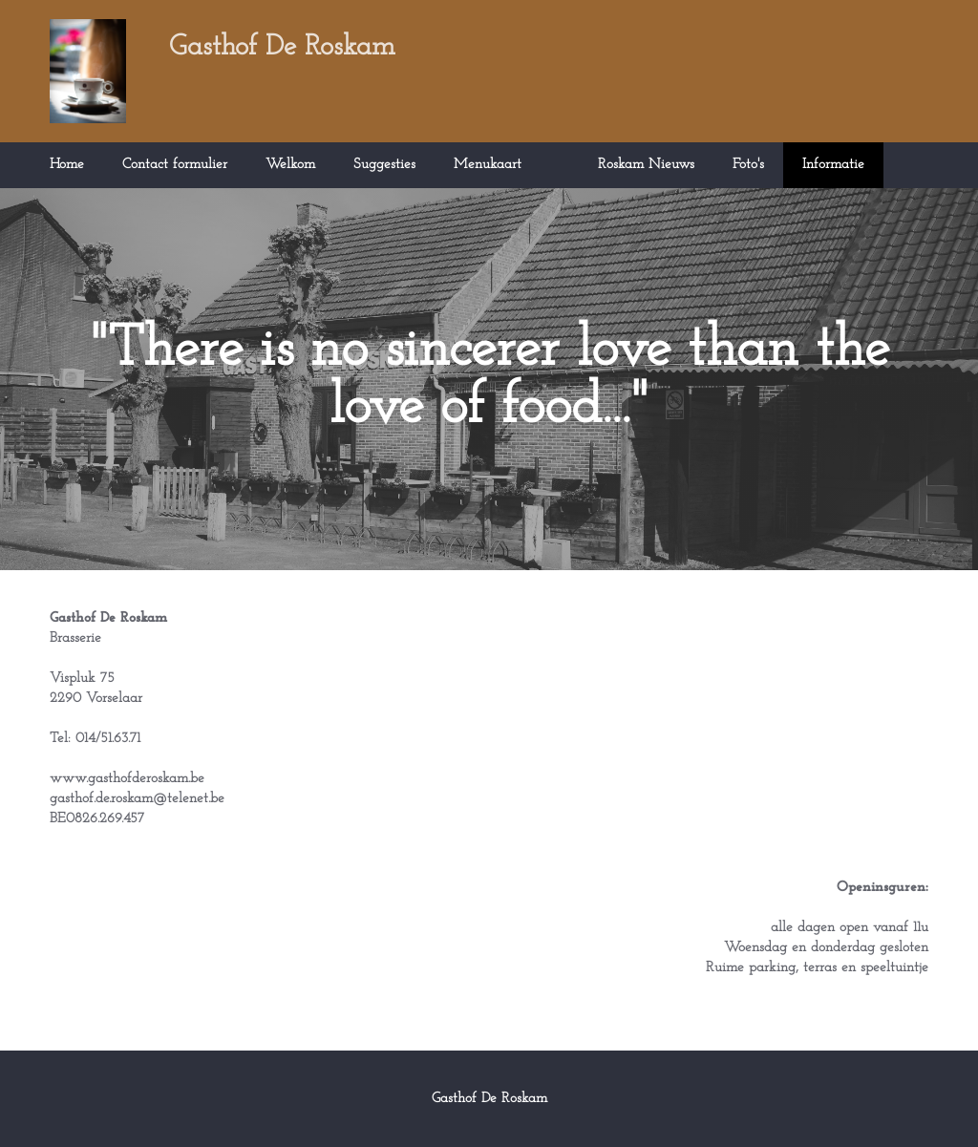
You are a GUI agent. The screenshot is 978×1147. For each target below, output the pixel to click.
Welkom (290, 165)
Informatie (833, 165)
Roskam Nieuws (646, 165)
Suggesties (384, 165)
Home (67, 165)
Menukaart (487, 165)
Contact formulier (174, 165)
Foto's (748, 165)
